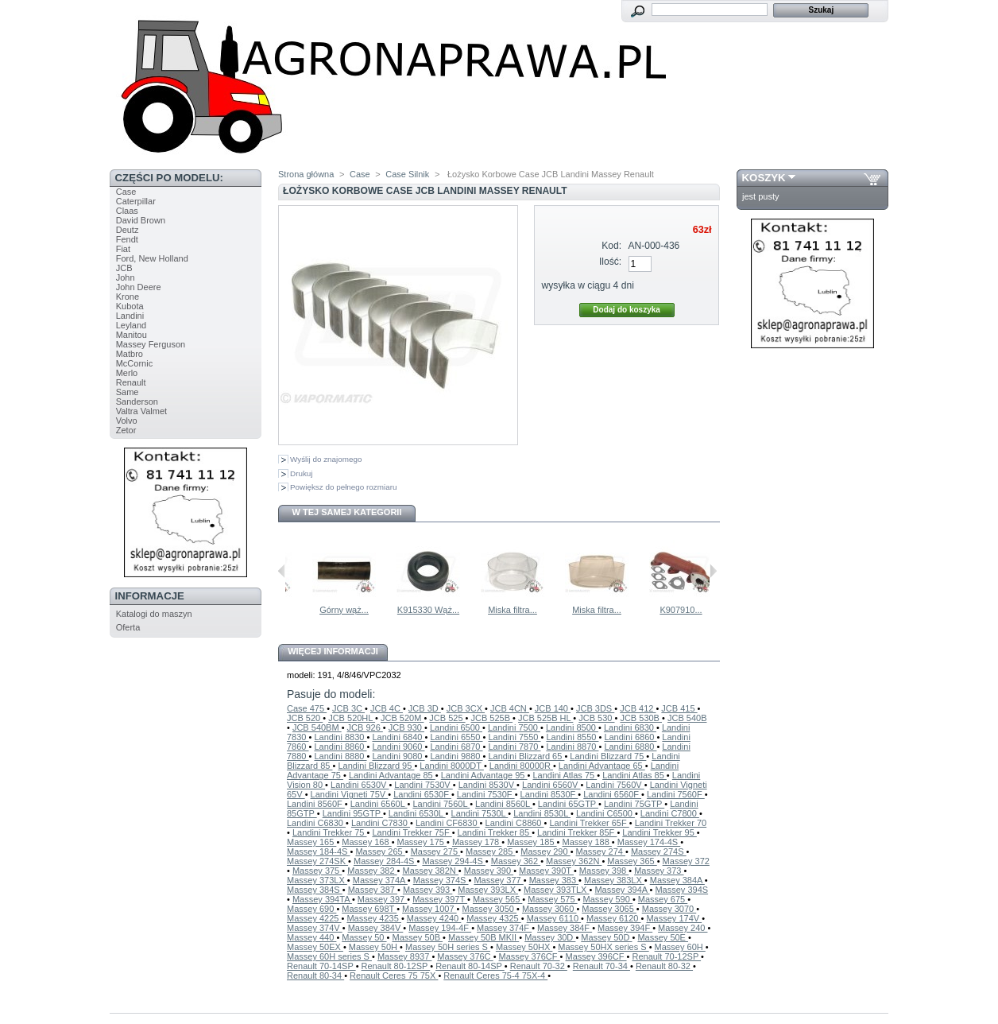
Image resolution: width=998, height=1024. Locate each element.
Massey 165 (311, 842)
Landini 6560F (612, 794)
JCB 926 (365, 727)
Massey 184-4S (318, 851)
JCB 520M (402, 718)
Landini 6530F (422, 794)
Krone (127, 296)
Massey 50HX (524, 947)
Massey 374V (314, 928)
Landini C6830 (316, 823)
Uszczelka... (324, 610)
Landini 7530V (423, 784)
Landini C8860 (514, 823)
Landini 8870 (572, 746)
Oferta (128, 627)
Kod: (611, 245)
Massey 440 (311, 937)
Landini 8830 (340, 737)
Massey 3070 (669, 908)
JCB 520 (305, 718)
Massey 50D (606, 937)
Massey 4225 (314, 918)
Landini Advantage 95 (484, 775)
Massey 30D (549, 937)
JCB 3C (348, 708)
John (125, 277)
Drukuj (301, 473)
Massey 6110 (554, 918)
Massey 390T (546, 870)
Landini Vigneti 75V (350, 794)
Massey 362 (515, 861)
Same (127, 392)
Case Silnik (407, 174)
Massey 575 (552, 899)
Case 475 (307, 708)
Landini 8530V (487, 784)
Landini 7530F (486, 794)
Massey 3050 (489, 908)
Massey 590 (607, 899)
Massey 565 (497, 899)
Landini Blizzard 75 (608, 756)
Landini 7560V (615, 784)
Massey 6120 (613, 918)
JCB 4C (386, 708)
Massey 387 (372, 889)
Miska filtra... (577, 610)
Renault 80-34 (315, 975)
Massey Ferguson (150, 344)
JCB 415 (679, 708)
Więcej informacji (333, 651)
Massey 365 (631, 861)
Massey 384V (376, 928)
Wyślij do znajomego (326, 459)
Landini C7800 (669, 813)
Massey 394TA (322, 899)
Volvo (126, 420)
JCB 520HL (351, 718)
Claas (127, 210)
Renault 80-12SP (396, 966)
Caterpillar (136, 201)
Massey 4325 (493, 918)
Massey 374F (504, 928)
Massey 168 (366, 842)
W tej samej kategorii (347, 512)
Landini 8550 (572, 737)
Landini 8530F (549, 794)
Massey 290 (545, 851)
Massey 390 (488, 870)
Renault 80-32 (664, 966)
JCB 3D (424, 708)
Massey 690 (311, 908)
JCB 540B (687, 718)
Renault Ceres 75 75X (394, 975)
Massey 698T (369, 908)
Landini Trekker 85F (577, 832)
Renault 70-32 (538, 966)
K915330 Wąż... (493, 610)
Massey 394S (681, 889)
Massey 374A (380, 880)
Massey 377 (498, 880)
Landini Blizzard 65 (526, 756)
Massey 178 (476, 842)
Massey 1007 (429, 908)
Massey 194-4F (439, 928)
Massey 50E (662, 937)
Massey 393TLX (557, 889)
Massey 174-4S (648, 842)
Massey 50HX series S (603, 947)
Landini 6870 (456, 746)
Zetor (126, 430)
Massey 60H (680, 947)
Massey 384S (314, 889)
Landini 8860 (340, 746)
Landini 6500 (456, 727)
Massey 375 (317, 870)
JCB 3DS (595, 708)
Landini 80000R (521, 765)
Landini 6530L (417, 813)
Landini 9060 (398, 746)
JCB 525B (492, 718)
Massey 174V (674, 918)
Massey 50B (417, 937)
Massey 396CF (596, 956)
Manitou (131, 334)
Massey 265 (379, 851)
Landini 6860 (630, 737)
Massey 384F (564, 928)
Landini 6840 (398, 737)
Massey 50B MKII (483, 937)
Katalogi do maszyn (154, 614)
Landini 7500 (514, 727)
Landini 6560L (379, 804)
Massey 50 (364, 937)
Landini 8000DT (452, 765)
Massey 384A (677, 880)
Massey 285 (490, 851)
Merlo (127, 373)
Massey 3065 (609, 908)
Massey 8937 (404, 956)
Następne (713, 571)
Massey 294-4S (453, 861)
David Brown (140, 220)
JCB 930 (406, 727)
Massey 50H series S (447, 947)
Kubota (130, 306)
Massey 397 (382, 899)
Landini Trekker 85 (495, 832)
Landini (130, 315)
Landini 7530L (480, 813)
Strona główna (306, 174)
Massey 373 (658, 870)
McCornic (134, 363)
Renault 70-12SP (666, 956)
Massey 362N (574, 861)
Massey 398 (604, 870)
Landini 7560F (676, 794)
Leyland (131, 325)
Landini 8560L (503, 804)
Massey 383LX (614, 880)
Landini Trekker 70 (671, 823)
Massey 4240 (434, 918)
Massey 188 (586, 842)
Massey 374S (441, 880)
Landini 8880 (340, 756)
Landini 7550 (514, 737)
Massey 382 (371, 870)
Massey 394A (621, 889)
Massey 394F (625, 928)
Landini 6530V (360, 784)
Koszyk (764, 178)
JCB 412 (638, 708)
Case (126, 191)
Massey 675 (662, 899)
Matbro (129, 354)
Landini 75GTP (634, 804)
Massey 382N (430, 870)
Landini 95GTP (353, 813)
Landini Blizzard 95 (376, 765)
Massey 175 (422, 842)
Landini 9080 (398, 756)
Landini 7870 (514, 746)
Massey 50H (374, 947)
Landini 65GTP (568, 804)
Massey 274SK (317, 861)
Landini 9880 (456, 756)
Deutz (127, 230)
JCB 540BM (317, 727)
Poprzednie (281, 571)
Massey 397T (439, 899)
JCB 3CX (466, 708)
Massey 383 (553, 880)
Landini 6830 (630, 727)
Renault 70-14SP (321, 966)
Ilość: (610, 261)
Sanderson (137, 401)
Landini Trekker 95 (659, 832)
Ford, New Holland (152, 258)
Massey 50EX (315, 947)
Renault (131, 382)
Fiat (123, 249)
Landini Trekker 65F (589, 823)
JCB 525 (447, 718)
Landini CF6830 (448, 823)
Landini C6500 (605, 813)
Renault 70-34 (601, 966)
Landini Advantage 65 (602, 765)
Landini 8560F (316, 804)
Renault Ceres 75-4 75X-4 (495, 975)
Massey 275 (435, 851)
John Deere (138, 287)
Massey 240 (682, 928)
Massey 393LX (488, 889)
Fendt (127, 239)
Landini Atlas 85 (634, 775)
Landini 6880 (630, 746)
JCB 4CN (509, 708)
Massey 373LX (317, 880)
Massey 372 (686, 861)
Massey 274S (659, 851)
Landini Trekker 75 (329, 832)
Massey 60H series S (329, 956)
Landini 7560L (441, 804)
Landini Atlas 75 (564, 775)
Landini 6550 (456, 737)
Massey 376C (465, 956)
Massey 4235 (373, 918)
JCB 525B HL (545, 718)
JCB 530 (596, 718)
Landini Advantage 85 (392, 775)
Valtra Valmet (141, 411)
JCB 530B (641, 718)
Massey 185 (531, 842)
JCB (124, 268)
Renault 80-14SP (470, 966)
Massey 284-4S (385, 861)
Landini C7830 (380, 823)
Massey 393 (427, 889)
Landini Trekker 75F (411, 832)
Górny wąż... (409, 610)
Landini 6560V (551, 784)
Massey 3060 (549, 908)
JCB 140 (553, 708)
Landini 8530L (542, 813)
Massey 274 (600, 851)
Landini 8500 (572, 727)
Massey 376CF (529, 956)
